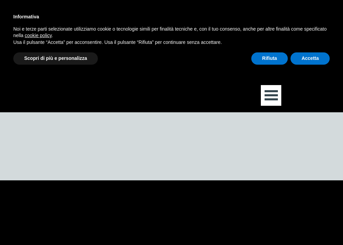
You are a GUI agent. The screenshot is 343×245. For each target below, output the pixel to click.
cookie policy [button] (38, 35)
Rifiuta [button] (269, 58)
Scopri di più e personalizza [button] (55, 58)
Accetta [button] (310, 58)
